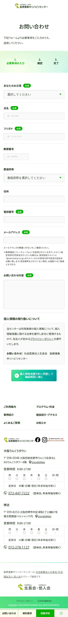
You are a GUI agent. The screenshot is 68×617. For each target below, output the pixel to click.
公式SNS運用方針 (44, 601)
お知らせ (41, 423)
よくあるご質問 (12, 423)
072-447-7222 (18, 493)
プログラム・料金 (45, 406)
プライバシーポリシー (42, 339)
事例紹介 (9, 415)
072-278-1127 (18, 547)
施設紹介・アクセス (46, 415)
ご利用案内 (10, 406)
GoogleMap (38, 462)
